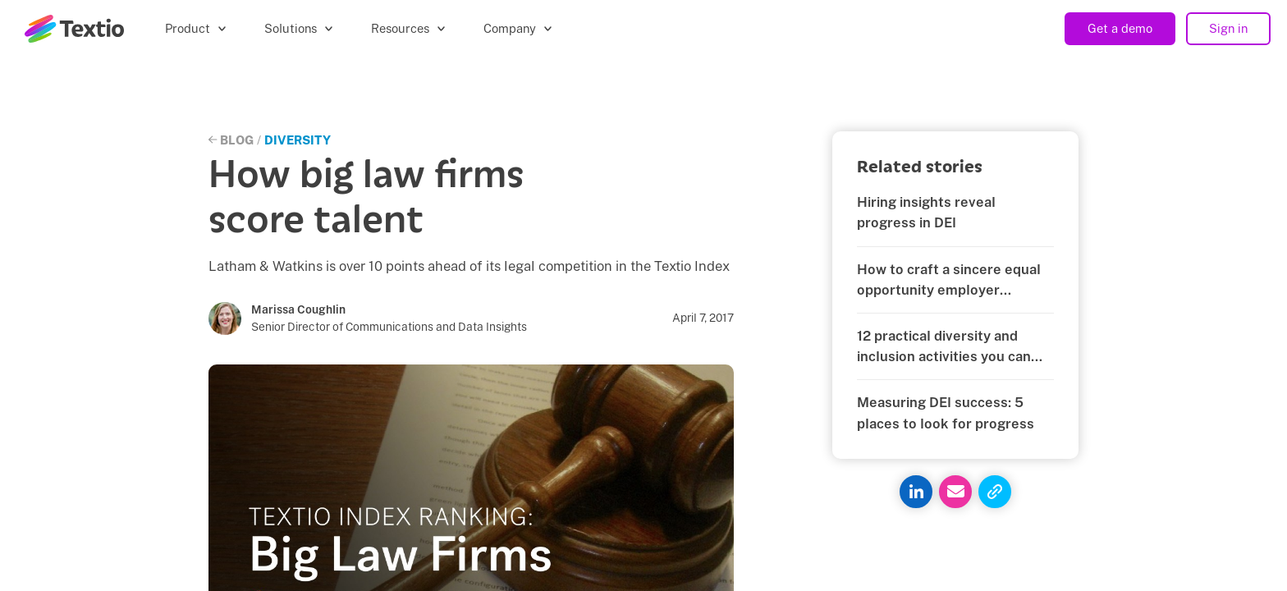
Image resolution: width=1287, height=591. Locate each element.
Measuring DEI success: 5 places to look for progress (945, 412)
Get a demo (1120, 28)
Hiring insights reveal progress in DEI (926, 212)
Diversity (297, 140)
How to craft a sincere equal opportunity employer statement (949, 280)
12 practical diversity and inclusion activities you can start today (944, 347)
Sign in (1228, 28)
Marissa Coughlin (298, 309)
